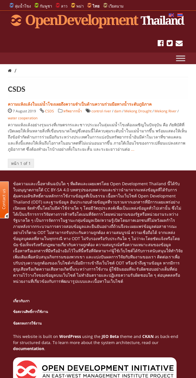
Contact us (3, 198)
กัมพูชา (46, 6)
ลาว (64, 6)
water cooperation (22, 118)
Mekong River (165, 111)
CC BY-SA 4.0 (56, 189)
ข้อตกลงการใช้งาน (27, 323)
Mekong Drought (138, 111)
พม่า (80, 6)
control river (101, 111)
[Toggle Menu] (180, 58)
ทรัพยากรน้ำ (72, 111)
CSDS (49, 111)
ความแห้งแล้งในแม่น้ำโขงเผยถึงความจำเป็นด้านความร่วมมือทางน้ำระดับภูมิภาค (80, 104)
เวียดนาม (116, 6)
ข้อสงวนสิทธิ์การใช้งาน (30, 311)
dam (117, 111)
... (132, 149)
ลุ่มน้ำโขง (23, 6)
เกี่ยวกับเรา (21, 300)
